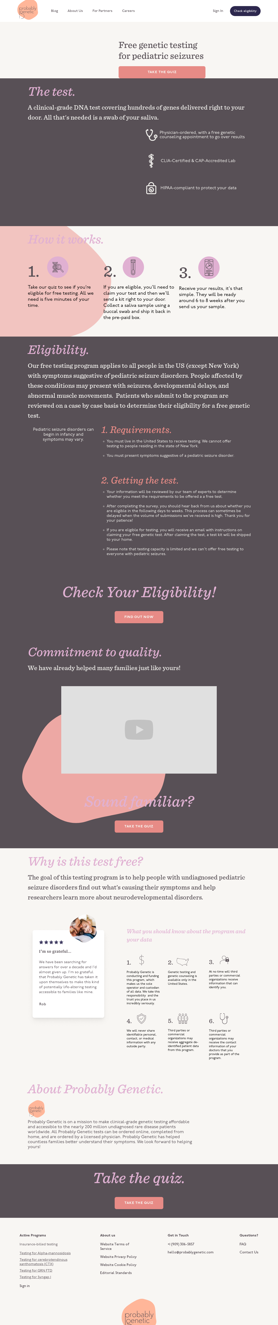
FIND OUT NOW (139, 617)
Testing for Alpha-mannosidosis (45, 1253)
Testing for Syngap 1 (35, 1277)
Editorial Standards (116, 1273)
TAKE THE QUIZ (162, 72)
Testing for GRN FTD (36, 1270)
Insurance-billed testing (39, 1244)
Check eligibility (245, 11)
